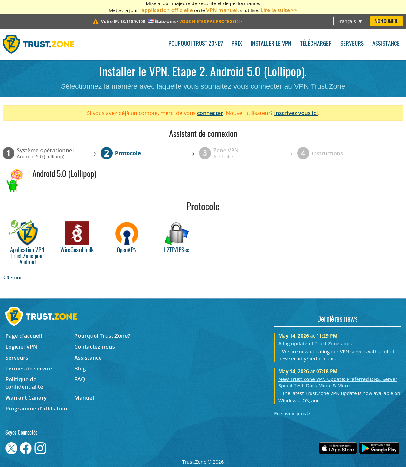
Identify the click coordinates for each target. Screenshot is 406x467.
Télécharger (316, 44)
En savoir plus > (292, 413)
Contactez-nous (95, 346)
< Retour (12, 277)
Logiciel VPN (21, 346)
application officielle (167, 10)
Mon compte (386, 21)
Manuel (84, 397)
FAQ (80, 379)
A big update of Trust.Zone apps (315, 343)
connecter (210, 113)
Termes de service (28, 368)
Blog (80, 368)
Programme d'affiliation (36, 408)
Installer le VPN (271, 44)
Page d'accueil (23, 335)
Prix (237, 44)
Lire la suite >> (278, 10)
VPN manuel (222, 10)
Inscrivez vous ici (296, 113)
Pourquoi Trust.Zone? (195, 44)
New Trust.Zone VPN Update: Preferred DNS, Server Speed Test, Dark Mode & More (337, 382)
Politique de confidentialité (24, 383)
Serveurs (352, 44)
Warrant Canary (26, 397)
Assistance (386, 44)
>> (210, 21)
